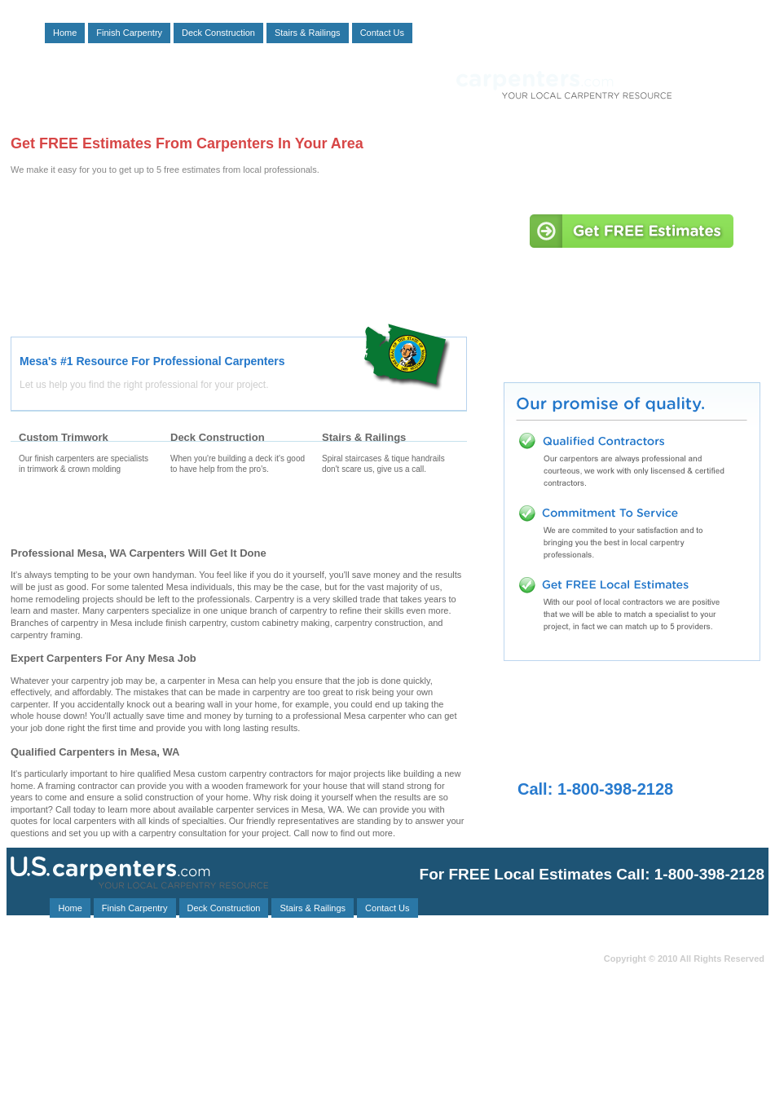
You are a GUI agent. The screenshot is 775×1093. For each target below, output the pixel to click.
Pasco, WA (222, 966)
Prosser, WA (33, 1046)
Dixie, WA (360, 1046)
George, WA (241, 993)
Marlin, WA (84, 1064)
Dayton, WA (231, 1011)
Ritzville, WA (199, 1046)
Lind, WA (232, 1002)
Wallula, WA (33, 1029)
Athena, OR (221, 1038)
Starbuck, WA (126, 984)
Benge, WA (115, 1046)
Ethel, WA (177, 1055)
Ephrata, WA (34, 975)
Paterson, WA (154, 993)
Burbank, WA (312, 1020)
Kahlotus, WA (216, 1020)
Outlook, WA (125, 1029)
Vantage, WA (219, 1029)
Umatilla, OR (34, 984)
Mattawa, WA (127, 975)
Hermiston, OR (263, 1055)
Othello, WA (217, 984)
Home (65, 32)
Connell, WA (34, 1020)
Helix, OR (322, 993)
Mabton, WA (313, 1029)
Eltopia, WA (69, 1073)
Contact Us (382, 32)
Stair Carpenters (389, 514)
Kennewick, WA (311, 966)
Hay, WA (320, 975)
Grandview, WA (39, 966)
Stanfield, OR (36, 1038)
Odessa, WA (34, 1002)
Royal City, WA (310, 984)
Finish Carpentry (129, 32)
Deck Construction (218, 32)
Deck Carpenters (238, 514)
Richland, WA (260, 1064)
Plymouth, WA (351, 1064)
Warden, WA (121, 1020)
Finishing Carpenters (86, 514)
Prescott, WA (312, 1038)
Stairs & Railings (308, 32)
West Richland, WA (83, 1055)
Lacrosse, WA (169, 1064)
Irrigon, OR (282, 1046)
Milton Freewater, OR (49, 993)
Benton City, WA (40, 1011)
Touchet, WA (129, 1038)
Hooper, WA (315, 1002)
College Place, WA (136, 1002)
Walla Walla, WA (228, 975)
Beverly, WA (317, 1011)
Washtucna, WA (141, 1011)
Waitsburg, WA (134, 966)
